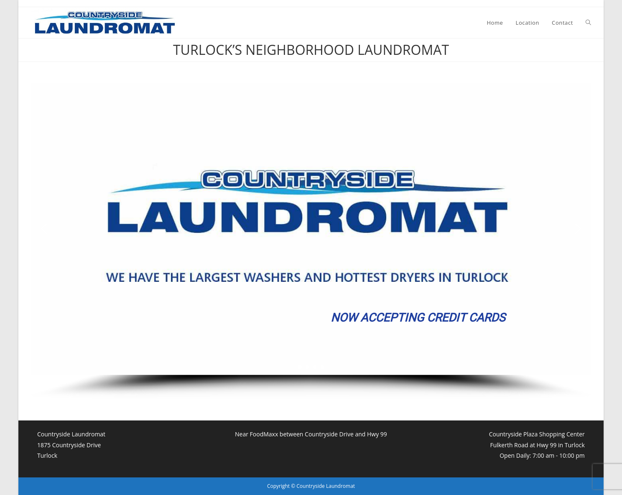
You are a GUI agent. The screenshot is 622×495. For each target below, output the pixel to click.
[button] (44, 228)
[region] (311, 241)
